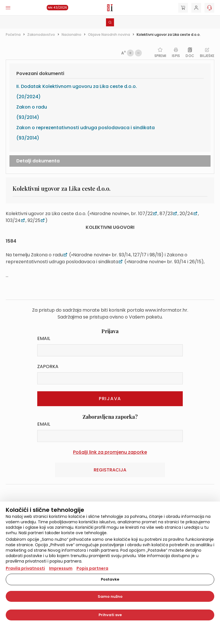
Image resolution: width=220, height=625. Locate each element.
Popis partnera (92, 568)
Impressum (60, 568)
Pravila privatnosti (25, 568)
